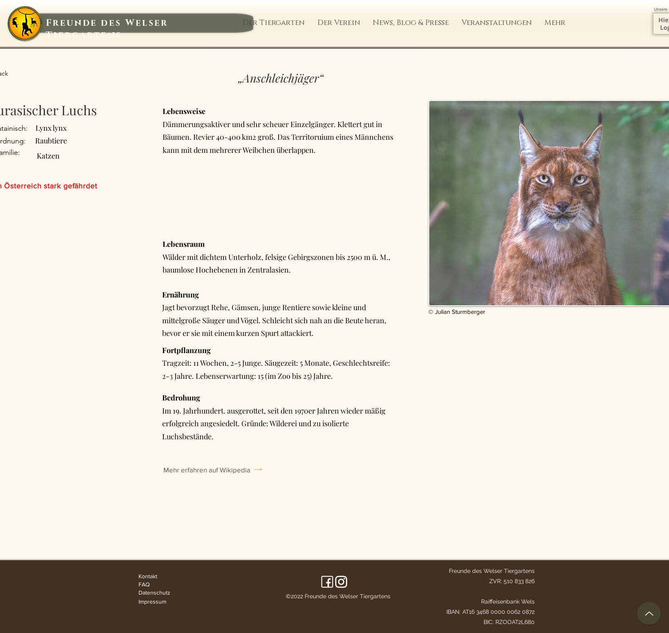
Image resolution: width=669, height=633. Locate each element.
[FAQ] (157, 584)
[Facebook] (327, 581)
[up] (649, 613)
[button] (273, 23)
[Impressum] (157, 601)
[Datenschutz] (157, 592)
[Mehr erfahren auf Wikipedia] (219, 469)
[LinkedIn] (341, 581)
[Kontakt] (157, 576)
